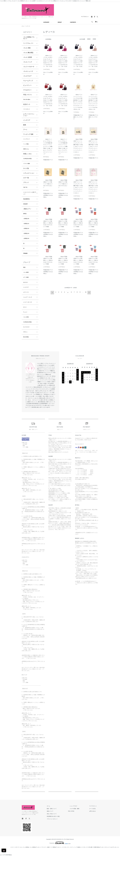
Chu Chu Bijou (27, 100)
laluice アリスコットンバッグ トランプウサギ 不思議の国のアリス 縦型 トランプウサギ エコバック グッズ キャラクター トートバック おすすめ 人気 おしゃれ (77, 102)
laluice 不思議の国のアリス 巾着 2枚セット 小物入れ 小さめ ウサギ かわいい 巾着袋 (48, 223)
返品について (57, 830)
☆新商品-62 (27, 236)
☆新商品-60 (27, 225)
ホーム (23, 26)
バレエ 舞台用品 (28, 52)
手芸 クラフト (27, 94)
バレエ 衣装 (27, 48)
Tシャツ (25, 328)
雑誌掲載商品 (27, 204)
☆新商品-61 (27, 231)
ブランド (26, 186)
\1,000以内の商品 (28, 161)
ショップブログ (78, 824)
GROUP (60, 22)
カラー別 (26, 181)
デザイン (26, 350)
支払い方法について (59, 832)
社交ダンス (26, 105)
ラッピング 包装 (28, 135)
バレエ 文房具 (27, 57)
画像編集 (26, 264)
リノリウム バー (28, 43)
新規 (24, 278)
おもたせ (26, 295)
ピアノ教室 (26, 289)
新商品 (25, 220)
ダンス (25, 322)
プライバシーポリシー (59, 837)
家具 (24, 126)
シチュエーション (28, 177)
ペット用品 (26, 146)
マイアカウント (85, 16)
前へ (53, 292)
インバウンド (27, 140)
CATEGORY (46, 22)
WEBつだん (27, 151)
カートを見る (94, 827)
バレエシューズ (28, 71)
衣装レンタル (27, 156)
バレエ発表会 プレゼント (29, 37)
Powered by (60, 859)
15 (85, 292)
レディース (29, 26)
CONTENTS (73, 22)
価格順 (88, 39)
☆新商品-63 (27, 242)
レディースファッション (28, 115)
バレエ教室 (26, 284)
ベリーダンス (27, 110)
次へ (88, 292)
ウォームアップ (28, 80)
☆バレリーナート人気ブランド (28, 198)
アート (25, 130)
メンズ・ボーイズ (28, 317)
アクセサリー (27, 90)
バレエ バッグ (27, 62)
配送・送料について (59, 827)
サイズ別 (26, 172)
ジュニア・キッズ (28, 311)
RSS (75, 830)
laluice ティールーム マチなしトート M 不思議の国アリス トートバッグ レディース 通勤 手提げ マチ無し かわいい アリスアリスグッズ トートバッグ (47, 146)
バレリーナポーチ (28, 66)
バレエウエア (27, 76)
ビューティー (27, 85)
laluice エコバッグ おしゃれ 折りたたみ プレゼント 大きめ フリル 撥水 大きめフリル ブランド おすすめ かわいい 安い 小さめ (47, 61)
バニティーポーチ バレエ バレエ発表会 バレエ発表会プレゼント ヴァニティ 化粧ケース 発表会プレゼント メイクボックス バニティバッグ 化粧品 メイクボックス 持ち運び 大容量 (48, 864)
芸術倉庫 (26, 210)
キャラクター (27, 344)
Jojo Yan (25, 191)
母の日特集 (26, 355)
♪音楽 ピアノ (27, 215)
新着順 (94, 39)
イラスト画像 (27, 167)
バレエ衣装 (26, 333)
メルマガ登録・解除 (79, 827)
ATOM (78, 830)
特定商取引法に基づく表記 (60, 835)
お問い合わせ (94, 830)
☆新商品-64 (27, 247)
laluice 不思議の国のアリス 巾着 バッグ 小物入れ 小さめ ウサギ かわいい (47, 184)
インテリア (26, 121)
